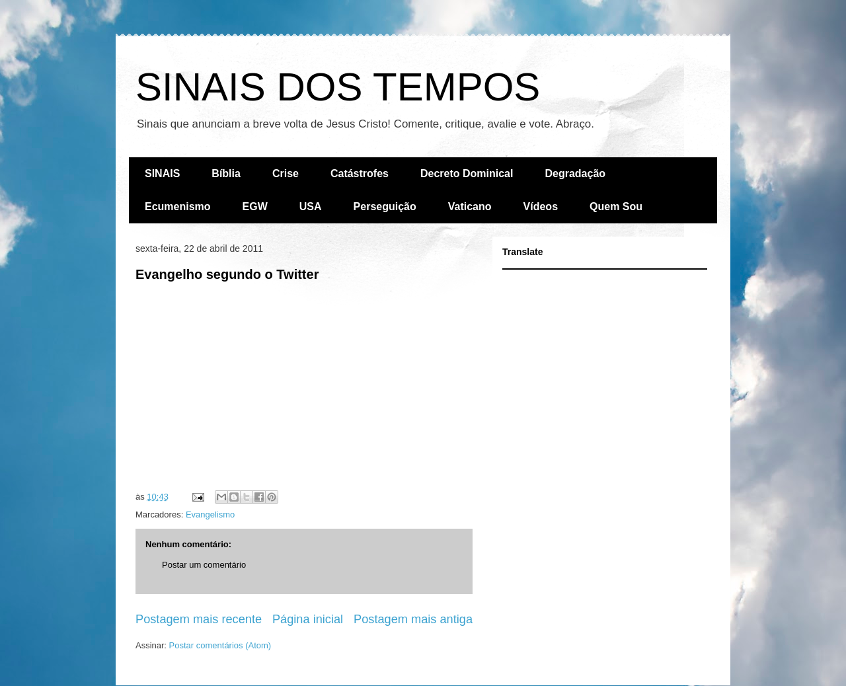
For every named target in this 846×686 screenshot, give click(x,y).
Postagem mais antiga (413, 619)
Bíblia (226, 173)
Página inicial (307, 619)
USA (310, 206)
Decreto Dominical (466, 173)
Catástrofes (359, 173)
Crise (285, 173)
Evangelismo (210, 514)
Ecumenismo (178, 206)
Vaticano (470, 206)
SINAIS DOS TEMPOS (337, 87)
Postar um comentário (204, 565)
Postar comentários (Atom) (220, 645)
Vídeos (540, 206)
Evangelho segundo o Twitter (227, 274)
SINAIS (162, 173)
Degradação (575, 173)
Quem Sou (616, 206)
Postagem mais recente (198, 619)
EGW (255, 206)
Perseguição (385, 206)
